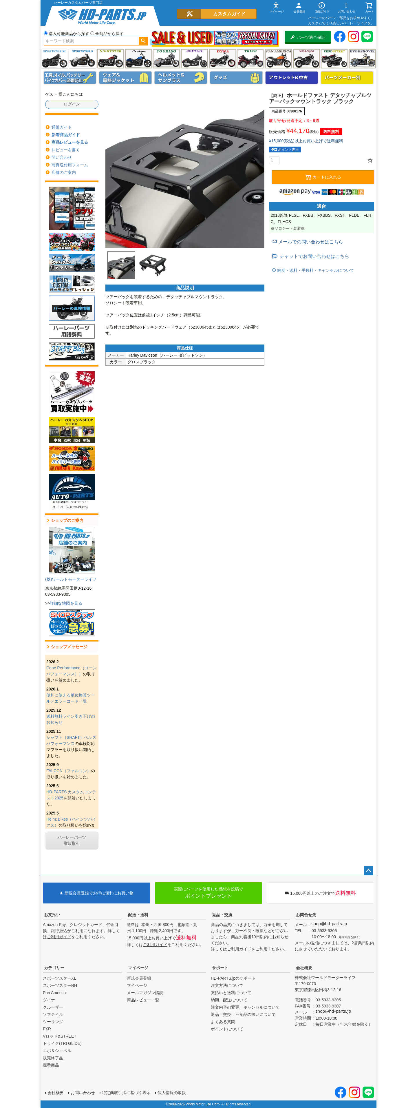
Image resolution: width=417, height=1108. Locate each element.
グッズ (236, 78)
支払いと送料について (231, 992)
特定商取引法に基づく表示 (126, 1092)
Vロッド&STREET (59, 1036)
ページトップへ (368, 870)
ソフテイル (194, 58)
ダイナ (222, 58)
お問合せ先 (306, 914)
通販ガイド (62, 127)
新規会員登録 (139, 978)
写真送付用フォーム (70, 165)
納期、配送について (229, 1000)
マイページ (138, 967)
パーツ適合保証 (307, 37)
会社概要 (304, 967)
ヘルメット (181, 78)
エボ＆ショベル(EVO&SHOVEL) (362, 58)
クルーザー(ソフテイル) (138, 58)
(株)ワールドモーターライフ (70, 579)
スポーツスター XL (54, 58)
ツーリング (166, 58)
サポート (220, 967)
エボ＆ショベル (57, 1050)
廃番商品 (51, 1065)
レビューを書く (66, 149)
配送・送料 (138, 914)
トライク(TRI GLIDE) (250, 58)
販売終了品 (53, 1058)
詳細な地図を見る (66, 603)
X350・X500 (306, 58)
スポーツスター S (82, 58)
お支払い (52, 914)
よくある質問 (223, 1021)
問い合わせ (62, 157)
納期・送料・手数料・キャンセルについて (315, 270)
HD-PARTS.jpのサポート (233, 978)
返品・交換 (222, 914)
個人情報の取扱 (172, 1092)
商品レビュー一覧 (143, 1000)
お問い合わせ (83, 1092)
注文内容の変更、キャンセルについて (245, 1007)
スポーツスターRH (60, 985)
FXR (47, 1029)
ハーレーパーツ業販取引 (72, 840)
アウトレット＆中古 (292, 78)
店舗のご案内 (64, 172)
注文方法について (227, 985)
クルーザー (53, 1007)
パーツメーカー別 (347, 78)
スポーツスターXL (59, 978)
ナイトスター (110, 58)
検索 (143, 41)
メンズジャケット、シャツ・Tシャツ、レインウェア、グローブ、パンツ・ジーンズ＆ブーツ (125, 78)
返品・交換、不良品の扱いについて (243, 1014)
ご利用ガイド (59, 936)
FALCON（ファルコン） (68, 770)
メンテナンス (70, 78)
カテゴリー (54, 967)
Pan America (278, 58)
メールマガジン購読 (145, 992)
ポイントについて (227, 1029)
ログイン (72, 104)
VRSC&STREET (334, 58)
